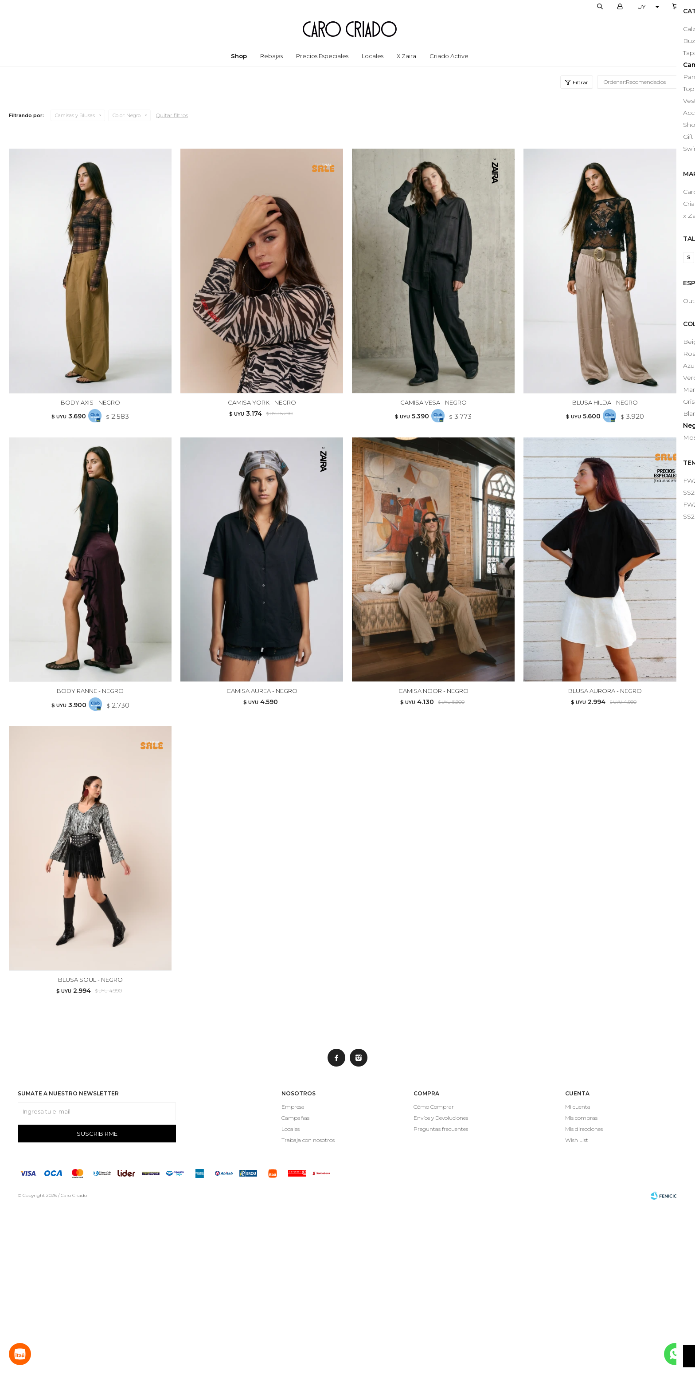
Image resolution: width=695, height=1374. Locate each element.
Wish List (576, 1307)
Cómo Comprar (434, 1274)
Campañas (295, 1285)
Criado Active (449, 55)
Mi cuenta (577, 1274)
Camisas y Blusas (75, 115)
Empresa (293, 1274)
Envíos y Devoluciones (441, 1285)
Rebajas (271, 55)
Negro (127, 115)
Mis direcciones (584, 1296)
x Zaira (406, 55)
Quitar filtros (172, 115)
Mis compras (581, 1285)
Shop (239, 55)
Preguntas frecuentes (441, 1296)
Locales (372, 55)
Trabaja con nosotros (308, 1307)
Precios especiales (322, 55)
